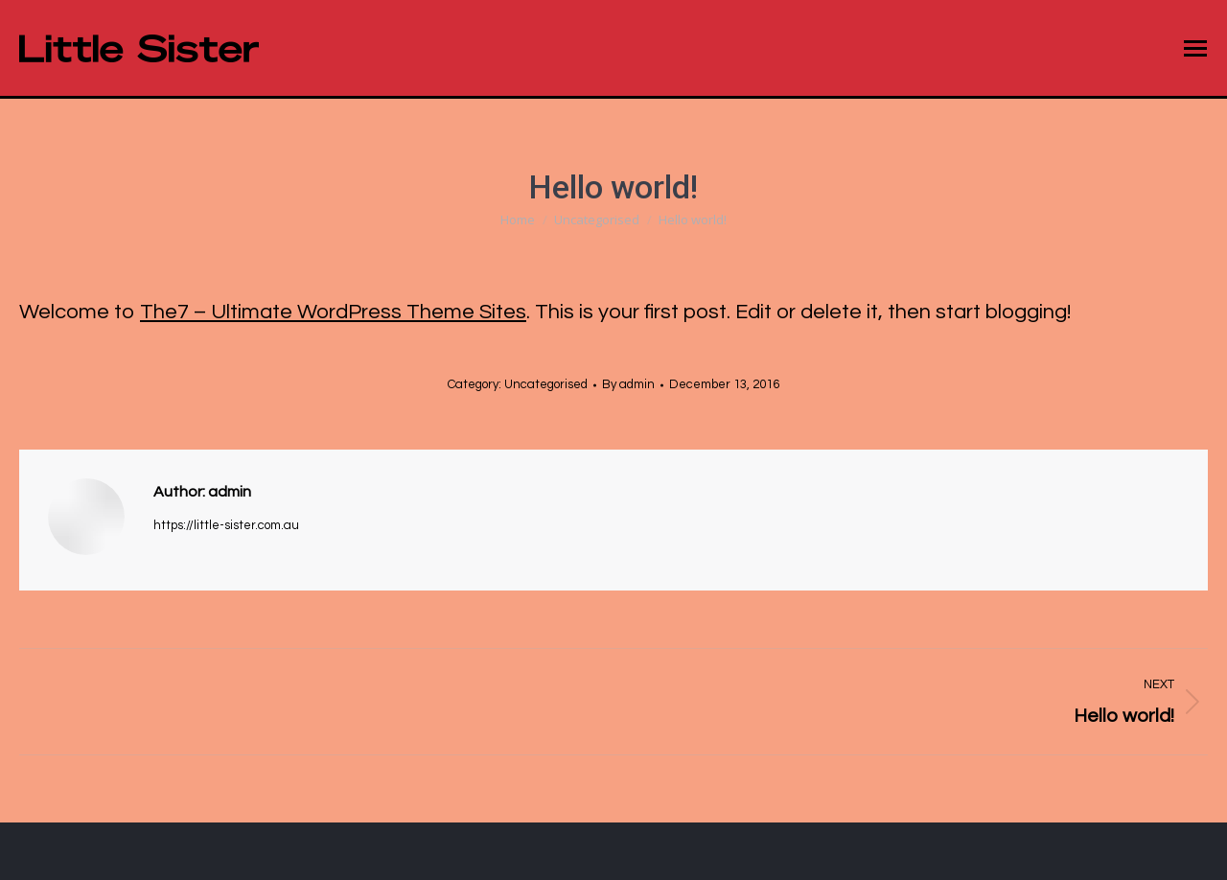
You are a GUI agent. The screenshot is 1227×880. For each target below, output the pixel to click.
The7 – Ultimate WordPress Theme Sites (333, 312)
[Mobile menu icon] (1195, 48)
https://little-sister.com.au (226, 525)
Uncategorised (546, 384)
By (628, 384)
